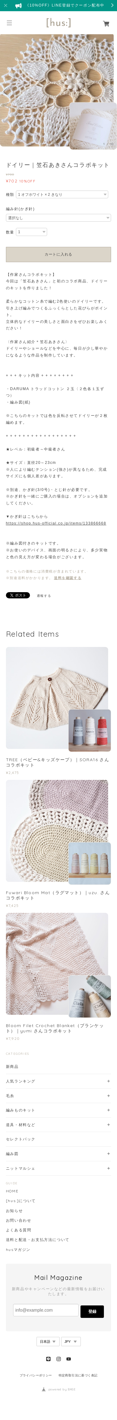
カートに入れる (58, 254)
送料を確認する (67, 578)
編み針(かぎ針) (20, 209)
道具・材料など (21, 1124)
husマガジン (18, 1250)
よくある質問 (19, 1230)
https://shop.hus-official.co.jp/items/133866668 (56, 523)
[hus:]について (21, 1201)
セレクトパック (21, 1139)
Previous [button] (6, 91)
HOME (12, 1191)
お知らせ (14, 1211)
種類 (10, 194)
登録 (92, 1311)
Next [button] (111, 91)
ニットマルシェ (21, 1168)
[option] (58, 91)
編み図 (12, 1153)
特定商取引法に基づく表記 (78, 1375)
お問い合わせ (19, 1220)
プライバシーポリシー (36, 1375)
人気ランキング (21, 1081)
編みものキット (21, 1110)
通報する (44, 595)
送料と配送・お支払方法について (38, 1240)
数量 (10, 232)
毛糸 (10, 1095)
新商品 (12, 1066)
